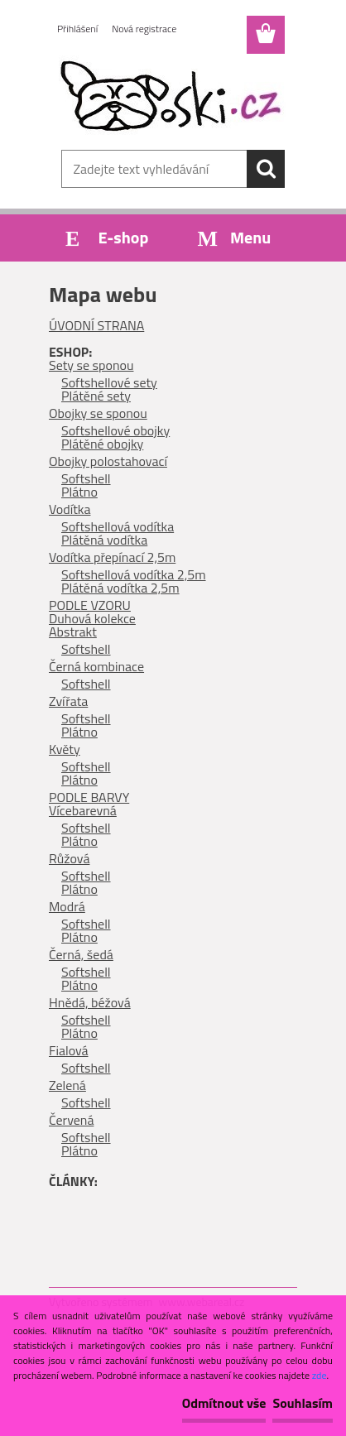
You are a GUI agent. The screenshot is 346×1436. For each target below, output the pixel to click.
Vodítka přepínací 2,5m (112, 557)
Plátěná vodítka (104, 540)
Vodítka (69, 509)
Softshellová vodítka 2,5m (133, 574)
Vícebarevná (83, 810)
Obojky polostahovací (108, 461)
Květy (64, 749)
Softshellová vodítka (117, 526)
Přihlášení (77, 28)
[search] (266, 169)
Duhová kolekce (92, 618)
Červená (71, 1120)
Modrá (67, 906)
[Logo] (172, 96)
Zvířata (68, 701)
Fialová (69, 1050)
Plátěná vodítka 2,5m (120, 588)
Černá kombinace (96, 666)
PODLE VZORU (90, 605)
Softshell (86, 478)
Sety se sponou (91, 365)
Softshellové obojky (115, 430)
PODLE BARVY (89, 797)
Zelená (67, 1085)
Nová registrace (144, 28)
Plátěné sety (96, 396)
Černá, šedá (81, 954)
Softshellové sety (109, 382)
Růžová (69, 858)
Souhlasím (302, 1403)
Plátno (79, 492)
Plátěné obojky (102, 444)
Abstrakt (73, 631)
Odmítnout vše (224, 1403)
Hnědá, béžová (90, 1002)
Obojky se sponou (98, 413)
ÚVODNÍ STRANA (96, 325)
